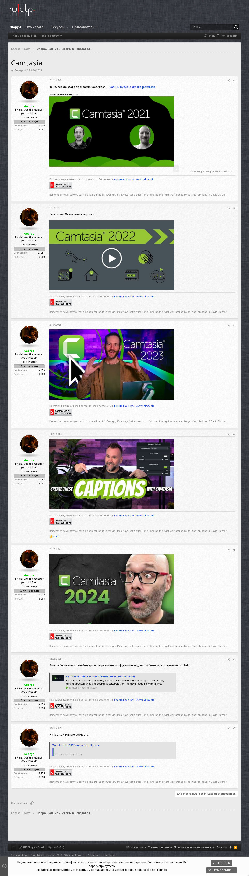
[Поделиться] (228, 81)
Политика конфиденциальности (194, 847)
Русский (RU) (56, 847)
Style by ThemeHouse (102, 855)
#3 (234, 325)
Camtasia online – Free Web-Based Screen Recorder (100, 676)
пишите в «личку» (124, 179)
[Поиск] (214, 27)
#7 (234, 728)
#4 (234, 434)
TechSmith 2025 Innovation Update (76, 745)
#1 (234, 80)
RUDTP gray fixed (31, 847)
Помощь (222, 847)
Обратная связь (136, 847)
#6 (234, 659)
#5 (234, 549)
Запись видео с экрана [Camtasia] (133, 87)
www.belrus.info (145, 179)
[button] (46, 27)
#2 (234, 208)
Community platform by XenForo (48, 855)
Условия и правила (160, 847)
